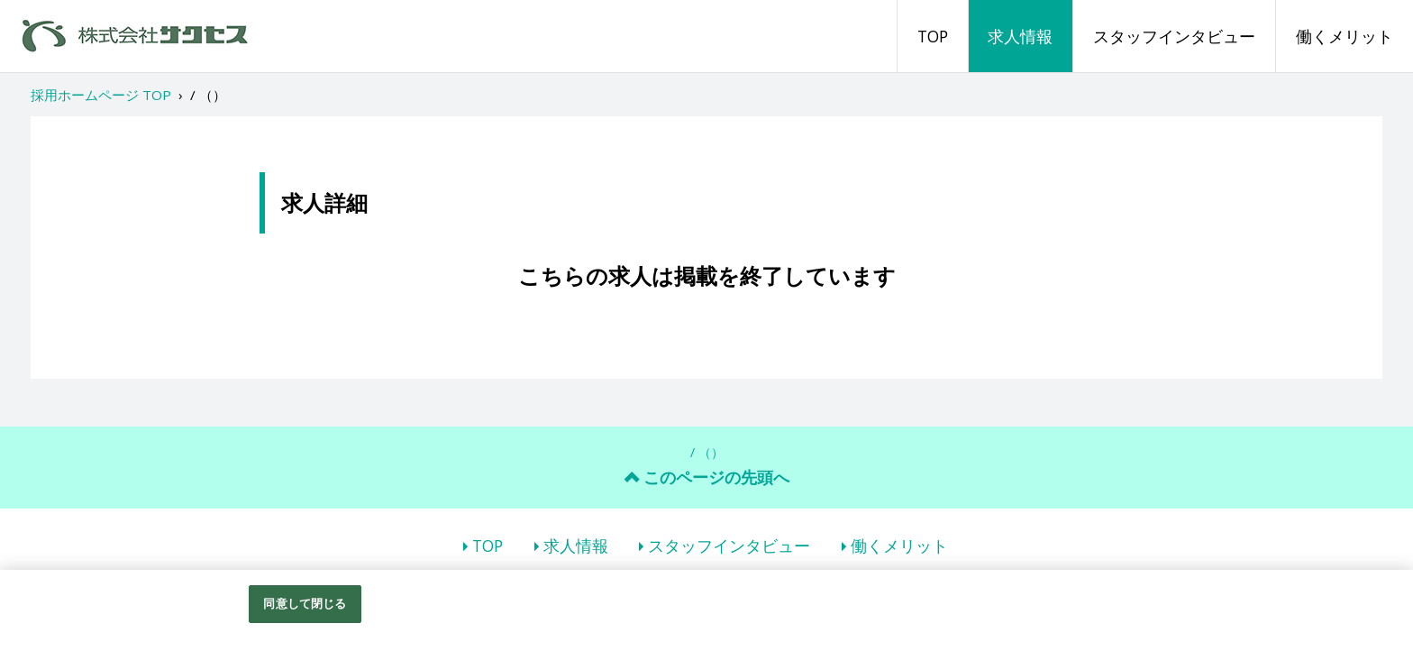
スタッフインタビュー (1174, 36)
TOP (932, 36)
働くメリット (1344, 36)
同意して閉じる (304, 603)
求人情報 (1020, 36)
